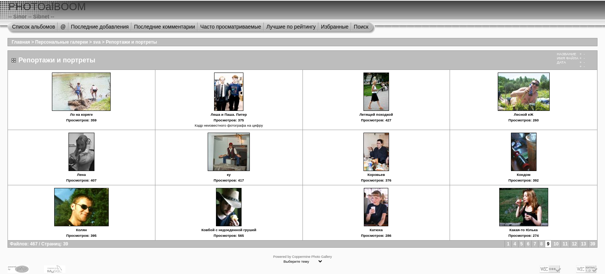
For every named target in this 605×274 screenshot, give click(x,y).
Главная (21, 42)
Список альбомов (33, 27)
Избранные (334, 27)
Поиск (361, 27)
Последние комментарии (164, 27)
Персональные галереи (61, 42)
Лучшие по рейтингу (291, 27)
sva (96, 42)
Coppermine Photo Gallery (312, 257)
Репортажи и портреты (131, 42)
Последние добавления (100, 27)
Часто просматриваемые (230, 27)
